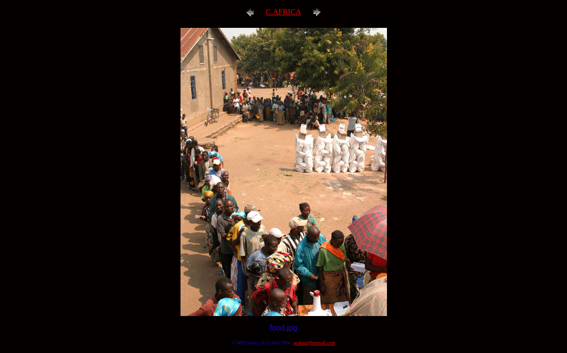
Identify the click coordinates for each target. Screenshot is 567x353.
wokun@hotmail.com (314, 342)
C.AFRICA (283, 12)
